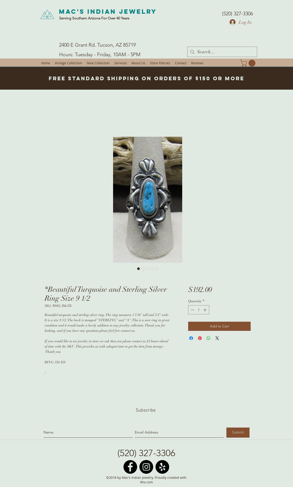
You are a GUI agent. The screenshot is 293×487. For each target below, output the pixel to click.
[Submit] (238, 433)
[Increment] (205, 309)
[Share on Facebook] (191, 338)
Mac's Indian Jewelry (108, 11)
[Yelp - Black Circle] (162, 467)
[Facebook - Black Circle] (130, 467)
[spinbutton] (198, 309)
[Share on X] (217, 338)
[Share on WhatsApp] (208, 338)
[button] (248, 63)
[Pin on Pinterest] (200, 338)
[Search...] (222, 52)
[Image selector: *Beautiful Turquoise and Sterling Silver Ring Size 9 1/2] (138, 268)
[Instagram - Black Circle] (146, 467)
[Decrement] (192, 309)
